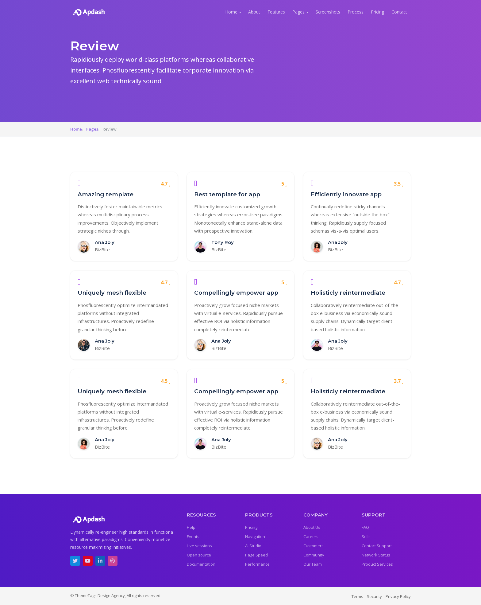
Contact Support (377, 545)
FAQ (365, 527)
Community (313, 555)
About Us (311, 527)
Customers (313, 545)
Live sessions (199, 545)
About (254, 12)
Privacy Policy (398, 596)
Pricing (377, 12)
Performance (257, 564)
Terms (357, 596)
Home (231, 12)
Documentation (201, 564)
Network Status (376, 555)
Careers (310, 536)
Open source (199, 555)
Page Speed (256, 555)
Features (276, 12)
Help (191, 527)
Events (193, 536)
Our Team (312, 564)
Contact (399, 12)
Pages (298, 12)
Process (356, 12)
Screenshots (328, 12)
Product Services (377, 564)
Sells (366, 536)
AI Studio (253, 545)
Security (374, 596)
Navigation (255, 536)
